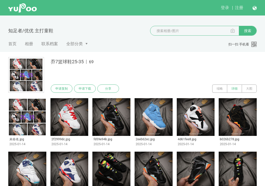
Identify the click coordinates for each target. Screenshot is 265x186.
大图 (249, 88)
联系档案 (49, 43)
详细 (234, 88)
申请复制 (61, 88)
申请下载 (85, 88)
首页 (12, 43)
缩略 (220, 88)
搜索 (247, 31)
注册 (239, 7)
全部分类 (74, 43)
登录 (225, 7)
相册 (29, 43)
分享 (108, 88)
